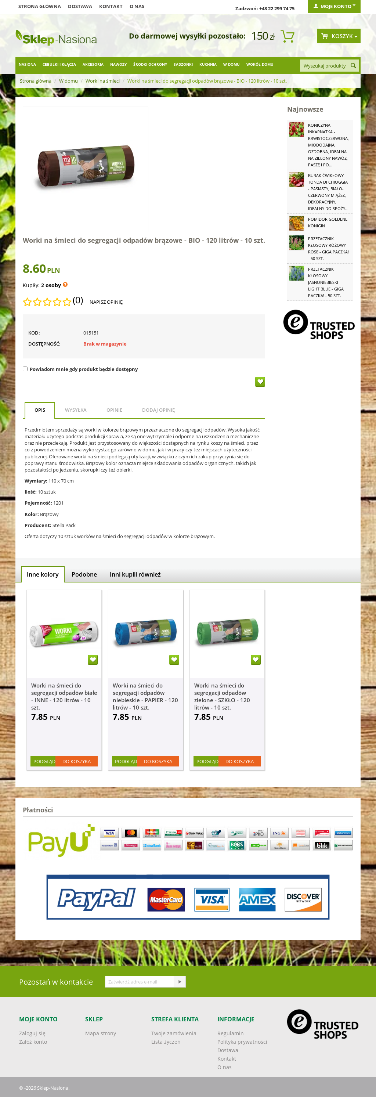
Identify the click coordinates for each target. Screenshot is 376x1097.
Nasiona (27, 64)
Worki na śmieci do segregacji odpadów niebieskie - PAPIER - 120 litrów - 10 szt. (145, 696)
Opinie (114, 410)
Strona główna (39, 6)
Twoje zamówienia (173, 1033)
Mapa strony (100, 1033)
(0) (78, 300)
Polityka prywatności (242, 1041)
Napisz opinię (106, 302)
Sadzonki (183, 64)
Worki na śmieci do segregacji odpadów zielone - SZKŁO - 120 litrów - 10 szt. (222, 696)
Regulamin (230, 1033)
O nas (137, 6)
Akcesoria (93, 64)
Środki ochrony (150, 64)
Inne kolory (43, 574)
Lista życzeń (166, 1041)
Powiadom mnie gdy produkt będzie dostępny (80, 369)
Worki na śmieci (103, 80)
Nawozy (118, 64)
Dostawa (80, 6)
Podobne (84, 574)
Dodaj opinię (158, 410)
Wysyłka (76, 410)
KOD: (34, 332)
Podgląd (44, 761)
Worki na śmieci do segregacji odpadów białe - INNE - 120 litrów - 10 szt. (64, 696)
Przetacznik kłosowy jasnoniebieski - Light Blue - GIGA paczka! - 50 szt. (326, 282)
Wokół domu (260, 64)
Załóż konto (33, 1041)
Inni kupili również (135, 574)
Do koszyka (76, 761)
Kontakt (111, 6)
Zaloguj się (32, 1033)
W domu (231, 64)
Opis (40, 410)
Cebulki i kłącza (59, 64)
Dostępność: (44, 343)
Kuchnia (208, 64)
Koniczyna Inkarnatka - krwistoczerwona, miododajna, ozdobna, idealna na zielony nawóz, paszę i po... (328, 144)
